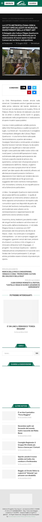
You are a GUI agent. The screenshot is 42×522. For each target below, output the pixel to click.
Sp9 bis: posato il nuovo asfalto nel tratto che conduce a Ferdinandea (27, 459)
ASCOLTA (9, 3)
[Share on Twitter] (34, 87)
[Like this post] (24, 87)
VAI (37, 353)
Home (4, 18)
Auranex (11, 516)
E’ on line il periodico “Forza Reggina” (26, 413)
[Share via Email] (34, 92)
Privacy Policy (30, 516)
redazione (8, 43)
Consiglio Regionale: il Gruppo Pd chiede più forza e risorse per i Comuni (29, 445)
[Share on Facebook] (29, 87)
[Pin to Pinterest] (29, 92)
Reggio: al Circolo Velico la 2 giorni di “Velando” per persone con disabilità (28, 473)
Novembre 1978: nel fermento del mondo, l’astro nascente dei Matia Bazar (28, 429)
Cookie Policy (20, 516)
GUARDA (32, 3)
